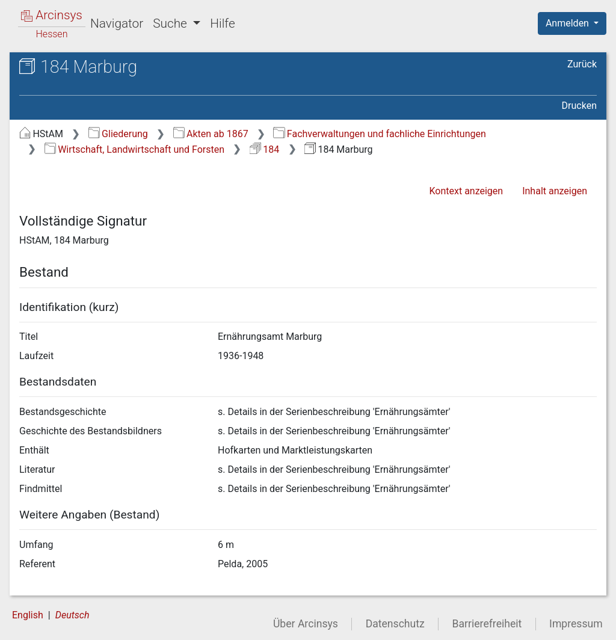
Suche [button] (171, 23)
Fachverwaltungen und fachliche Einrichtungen (379, 134)
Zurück (582, 64)
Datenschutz (395, 624)
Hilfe (222, 23)
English (27, 615)
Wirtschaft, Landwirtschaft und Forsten (134, 149)
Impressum (576, 624)
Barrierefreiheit (487, 624)
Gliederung (118, 134)
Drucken (579, 105)
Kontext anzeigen (466, 191)
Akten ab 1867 (210, 134)
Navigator (116, 23)
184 (264, 149)
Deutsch (72, 615)
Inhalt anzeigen (554, 191)
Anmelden (568, 23)
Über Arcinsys (305, 624)
